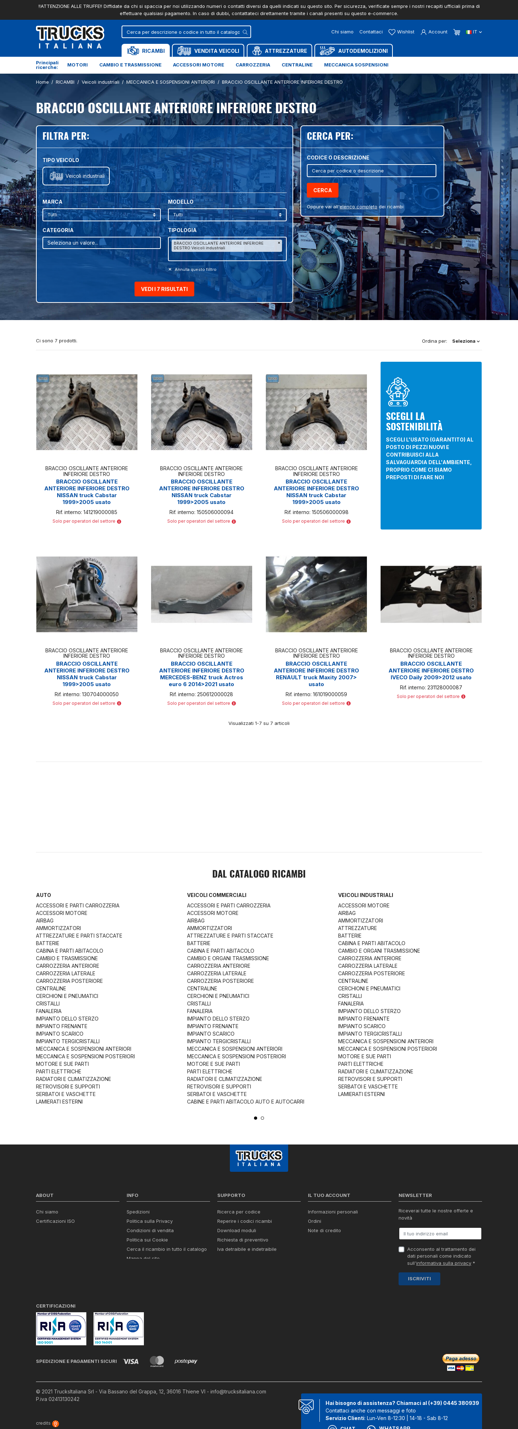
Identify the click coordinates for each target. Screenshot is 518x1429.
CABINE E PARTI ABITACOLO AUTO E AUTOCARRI (245, 1102)
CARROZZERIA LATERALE (65, 973)
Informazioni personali (333, 1212)
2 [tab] (262, 1118)
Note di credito (324, 1230)
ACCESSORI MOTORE (61, 913)
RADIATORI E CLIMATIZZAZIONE (73, 1079)
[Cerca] (186, 32)
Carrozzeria (253, 65)
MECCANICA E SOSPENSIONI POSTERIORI (85, 1056)
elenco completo (358, 206)
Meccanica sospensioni (356, 65)
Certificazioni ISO (55, 1221)
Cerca (322, 190)
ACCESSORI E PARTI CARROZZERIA (77, 905)
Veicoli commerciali (216, 895)
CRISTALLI (48, 1003)
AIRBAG (45, 920)
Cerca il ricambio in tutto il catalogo (167, 1249)
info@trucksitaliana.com (238, 1391)
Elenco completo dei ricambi (158, 1268)
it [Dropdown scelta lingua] (474, 31)
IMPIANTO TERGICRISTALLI (68, 1041)
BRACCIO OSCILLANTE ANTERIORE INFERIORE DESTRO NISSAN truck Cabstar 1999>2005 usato (87, 491)
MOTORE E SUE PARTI (62, 1064)
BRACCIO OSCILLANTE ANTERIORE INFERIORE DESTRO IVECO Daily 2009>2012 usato (431, 670)
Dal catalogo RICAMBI (259, 874)
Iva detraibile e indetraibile (247, 1249)
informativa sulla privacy (443, 1263)
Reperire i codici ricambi (244, 1221)
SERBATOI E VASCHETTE (66, 1094)
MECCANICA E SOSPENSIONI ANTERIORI (83, 1049)
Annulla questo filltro (195, 269)
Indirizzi (316, 1240)
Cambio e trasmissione (130, 65)
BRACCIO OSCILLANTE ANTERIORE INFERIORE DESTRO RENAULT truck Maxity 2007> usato (316, 674)
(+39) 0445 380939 (453, 1403)
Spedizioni (138, 1212)
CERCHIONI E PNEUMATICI (67, 996)
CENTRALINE (51, 988)
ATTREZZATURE (357, 928)
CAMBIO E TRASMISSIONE (67, 958)
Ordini (314, 1221)
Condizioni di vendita (150, 1230)
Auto (43, 895)
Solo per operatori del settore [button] (87, 521)
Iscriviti (419, 1278)
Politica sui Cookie (147, 1240)
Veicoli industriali (85, 176)
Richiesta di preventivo (242, 1240)
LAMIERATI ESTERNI (59, 1102)
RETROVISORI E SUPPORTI (68, 1086)
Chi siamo (342, 31)
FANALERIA (49, 1011)
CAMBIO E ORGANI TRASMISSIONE (228, 958)
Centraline (297, 65)
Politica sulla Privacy (150, 1221)
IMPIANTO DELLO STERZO (67, 1019)
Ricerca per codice (238, 1212)
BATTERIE (47, 943)
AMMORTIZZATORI (58, 928)
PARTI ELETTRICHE (58, 1071)
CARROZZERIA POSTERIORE (69, 981)
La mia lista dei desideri (334, 1249)
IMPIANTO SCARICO (59, 1034)
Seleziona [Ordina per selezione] (466, 341)
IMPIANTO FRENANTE (61, 1026)
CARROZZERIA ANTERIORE (67, 966)
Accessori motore (198, 65)
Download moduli (236, 1230)
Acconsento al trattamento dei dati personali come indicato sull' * (441, 1256)
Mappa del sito (143, 1258)
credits (47, 1423)
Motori (77, 65)
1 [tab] (255, 1118)
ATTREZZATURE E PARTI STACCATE (79, 936)
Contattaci (371, 31)
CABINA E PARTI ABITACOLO (69, 951)
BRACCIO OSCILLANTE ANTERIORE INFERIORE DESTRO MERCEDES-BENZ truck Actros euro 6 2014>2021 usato (201, 674)
